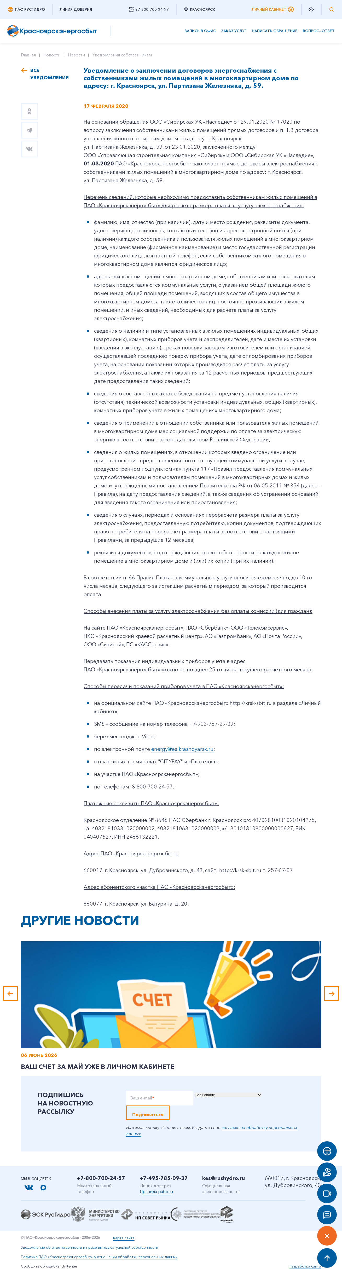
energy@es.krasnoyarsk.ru (182, 749)
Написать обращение (275, 31)
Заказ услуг (234, 31)
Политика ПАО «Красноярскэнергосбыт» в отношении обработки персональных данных (99, 1256)
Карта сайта (124, 1238)
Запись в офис (200, 31)
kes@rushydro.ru (223, 1178)
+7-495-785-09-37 (164, 1178)
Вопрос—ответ (319, 31)
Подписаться (148, 1115)
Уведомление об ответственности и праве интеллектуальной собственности (89, 1247)
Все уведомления (49, 73)
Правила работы (156, 1191)
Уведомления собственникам (122, 54)
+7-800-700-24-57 (101, 1178)
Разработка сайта (305, 1266)
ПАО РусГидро (26, 9)
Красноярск (199, 9)
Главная (28, 54)
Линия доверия (76, 9)
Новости (51, 54)
